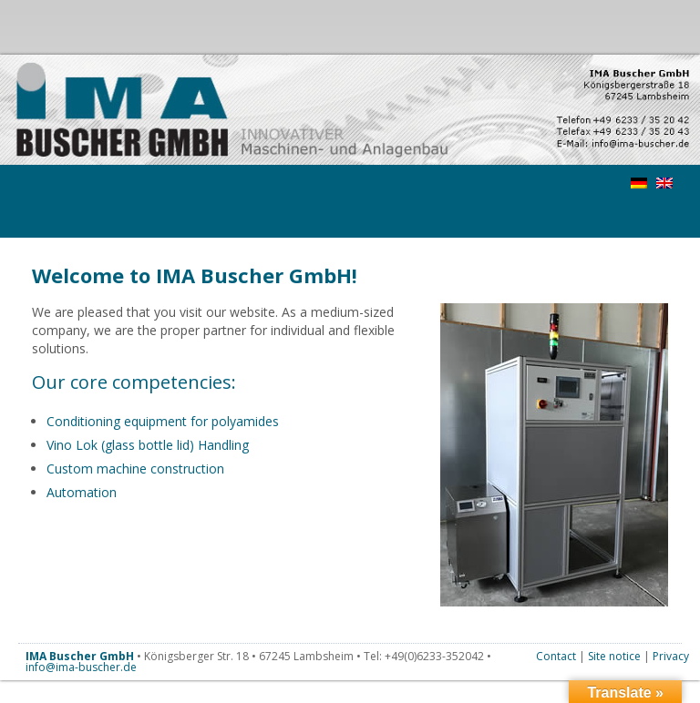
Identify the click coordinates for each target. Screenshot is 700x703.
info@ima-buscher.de (81, 667)
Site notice (614, 656)
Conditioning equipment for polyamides (162, 421)
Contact (556, 656)
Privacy (671, 656)
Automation (81, 492)
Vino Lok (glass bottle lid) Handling (147, 444)
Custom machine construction (135, 468)
